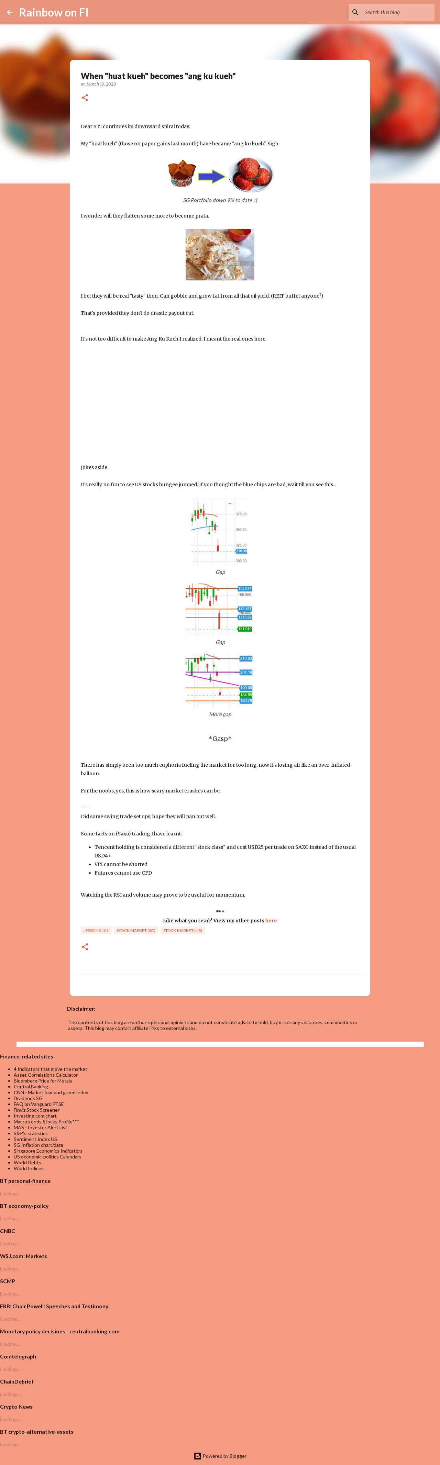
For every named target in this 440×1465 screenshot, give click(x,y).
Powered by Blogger (220, 1456)
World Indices (29, 1168)
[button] (85, 98)
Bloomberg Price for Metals (43, 1081)
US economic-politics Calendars (47, 1156)
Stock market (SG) (136, 930)
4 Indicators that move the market (50, 1069)
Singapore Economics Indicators (48, 1151)
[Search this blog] (398, 12)
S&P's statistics (31, 1133)
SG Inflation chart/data (38, 1145)
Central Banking (31, 1086)
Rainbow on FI (54, 12)
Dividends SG (28, 1098)
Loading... (10, 1193)
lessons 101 (96, 930)
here (271, 921)
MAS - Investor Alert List (40, 1127)
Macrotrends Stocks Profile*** (46, 1121)
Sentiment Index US (35, 1139)
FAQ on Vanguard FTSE (39, 1104)
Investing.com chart (35, 1116)
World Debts (27, 1162)
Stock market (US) (182, 930)
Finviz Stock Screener (36, 1110)
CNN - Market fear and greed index (51, 1092)
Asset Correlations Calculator (46, 1075)
